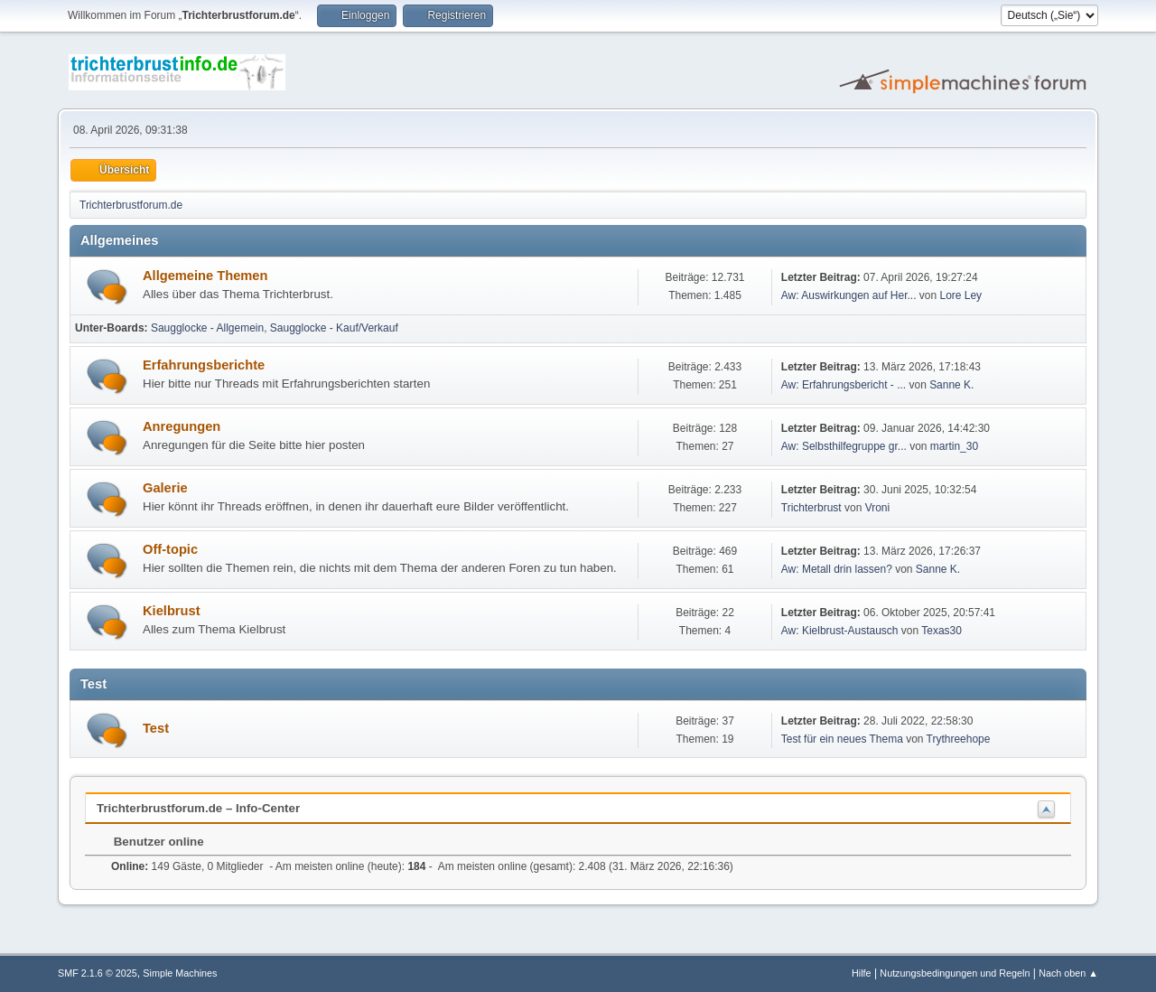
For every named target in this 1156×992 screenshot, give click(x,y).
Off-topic (170, 549)
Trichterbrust (811, 507)
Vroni (877, 507)
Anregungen (181, 426)
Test (156, 728)
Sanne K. (951, 385)
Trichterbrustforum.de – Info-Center (198, 808)
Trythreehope (959, 739)
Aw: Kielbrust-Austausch (840, 630)
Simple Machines (180, 973)
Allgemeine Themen (205, 275)
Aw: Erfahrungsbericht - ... (843, 385)
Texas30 (941, 630)
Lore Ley (960, 295)
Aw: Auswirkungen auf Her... (849, 295)
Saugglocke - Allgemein (207, 328)
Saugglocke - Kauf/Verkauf (334, 328)
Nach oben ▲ (1068, 973)
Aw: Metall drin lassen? (836, 569)
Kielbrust (171, 611)
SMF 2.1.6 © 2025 (97, 973)
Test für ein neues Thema (842, 739)
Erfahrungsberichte (204, 365)
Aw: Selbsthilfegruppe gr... (844, 446)
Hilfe (862, 973)
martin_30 (954, 446)
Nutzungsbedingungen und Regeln (955, 973)
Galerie (165, 488)
